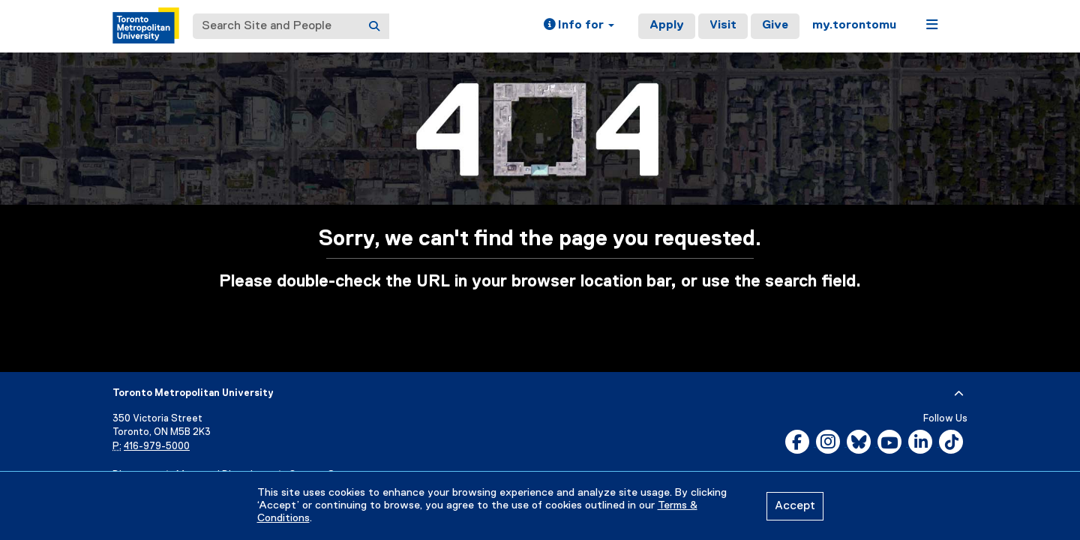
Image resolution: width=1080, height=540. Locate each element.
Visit (723, 26)
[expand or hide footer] (959, 394)
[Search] (374, 26)
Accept (795, 506)
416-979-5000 (157, 447)
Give (775, 26)
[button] (579, 26)
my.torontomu (854, 26)
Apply (667, 26)
